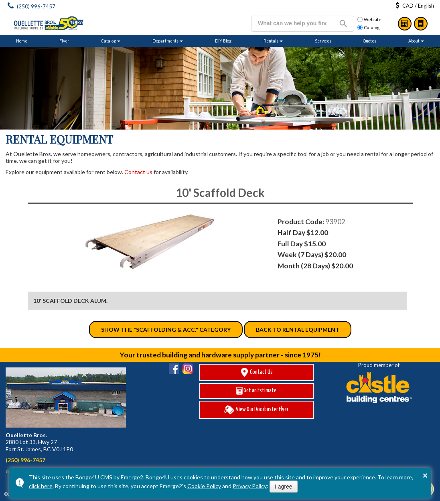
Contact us (138, 171)
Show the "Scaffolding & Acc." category (166, 329)
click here (41, 486)
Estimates (405, 23)
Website (369, 19)
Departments (165, 41)
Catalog (421, 23)
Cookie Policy (204, 486)
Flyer (64, 41)
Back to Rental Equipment (297, 329)
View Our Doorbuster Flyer (256, 410)
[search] (292, 23)
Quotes (369, 41)
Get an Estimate (256, 391)
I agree (283, 486)
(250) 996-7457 (36, 6)
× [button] (425, 475)
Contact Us (256, 372)
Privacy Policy (250, 486)
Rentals (271, 41)
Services (323, 41)
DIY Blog (223, 41)
